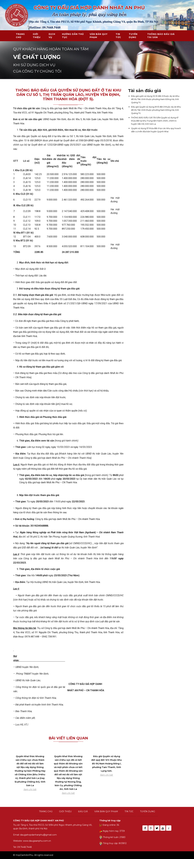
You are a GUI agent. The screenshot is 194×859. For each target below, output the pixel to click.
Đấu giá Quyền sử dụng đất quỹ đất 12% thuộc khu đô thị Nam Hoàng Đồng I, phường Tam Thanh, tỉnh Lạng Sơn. (106, 763)
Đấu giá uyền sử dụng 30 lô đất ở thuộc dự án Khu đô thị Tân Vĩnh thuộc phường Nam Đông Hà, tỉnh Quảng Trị (155, 99)
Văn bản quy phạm (99, 36)
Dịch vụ (52, 36)
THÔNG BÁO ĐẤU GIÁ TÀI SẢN (161, 36)
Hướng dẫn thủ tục (73, 36)
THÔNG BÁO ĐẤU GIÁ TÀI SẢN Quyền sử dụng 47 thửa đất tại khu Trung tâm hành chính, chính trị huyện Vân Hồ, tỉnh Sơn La (154, 120)
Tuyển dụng (133, 36)
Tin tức (118, 36)
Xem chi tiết (30, 789)
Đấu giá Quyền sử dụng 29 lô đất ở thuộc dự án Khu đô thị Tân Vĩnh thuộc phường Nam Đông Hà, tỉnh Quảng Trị (156, 110)
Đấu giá (83, 811)
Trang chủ (20, 36)
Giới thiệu (37, 36)
